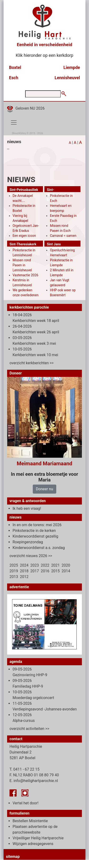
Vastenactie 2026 (25, 275)
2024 (24, 565)
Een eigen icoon (24, 236)
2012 (24, 576)
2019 (13, 571)
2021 (55, 565)
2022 (45, 565)
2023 (34, 565)
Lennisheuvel (67, 77)
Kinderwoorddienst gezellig (35, 536)
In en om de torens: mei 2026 (37, 525)
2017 (34, 571)
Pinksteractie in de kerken (34, 530)
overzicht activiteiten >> (29, 728)
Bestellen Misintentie (30, 821)
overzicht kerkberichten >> (31, 363)
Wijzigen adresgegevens (33, 843)
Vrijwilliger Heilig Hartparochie (38, 838)
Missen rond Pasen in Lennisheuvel (22, 265)
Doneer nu (44, 489)
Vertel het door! (25, 803)
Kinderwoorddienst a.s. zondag (39, 547)
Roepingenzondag (28, 542)
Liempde (71, 67)
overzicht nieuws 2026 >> (30, 556)
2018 (24, 571)
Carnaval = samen (63, 236)
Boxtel (15, 67)
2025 (13, 565)
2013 (13, 576)
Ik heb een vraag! (27, 508)
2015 (55, 571)
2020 (66, 565)
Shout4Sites (19, 133)
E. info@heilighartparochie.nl (33, 780)
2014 (66, 571)
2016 (45, 571)
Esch (13, 77)
